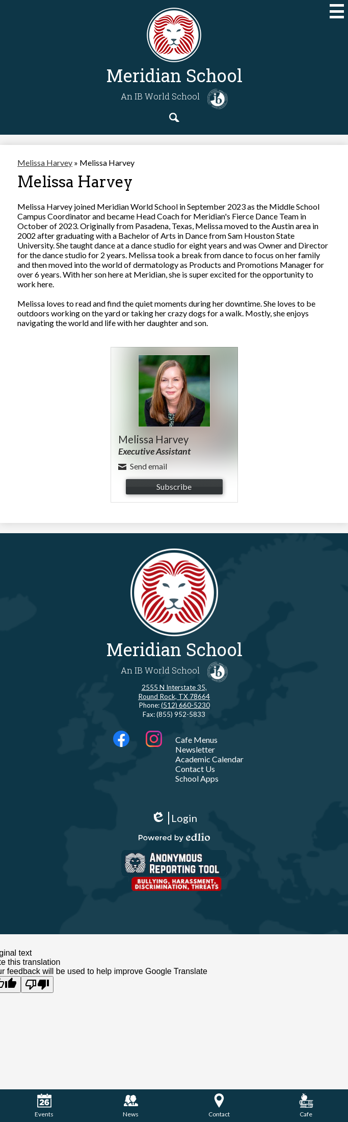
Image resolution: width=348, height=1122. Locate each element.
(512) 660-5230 (185, 705)
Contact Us (195, 769)
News (131, 1105)
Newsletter (195, 749)
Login (174, 818)
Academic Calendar (209, 759)
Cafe (306, 1105)
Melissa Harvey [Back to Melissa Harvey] (44, 162)
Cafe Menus (196, 739)
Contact (219, 1105)
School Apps (197, 778)
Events (44, 1105)
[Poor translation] (37, 984)
